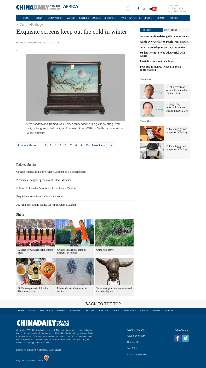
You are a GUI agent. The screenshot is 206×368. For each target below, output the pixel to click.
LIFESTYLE (109, 18)
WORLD (71, 18)
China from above (105, 250)
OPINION (161, 18)
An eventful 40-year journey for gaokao (163, 47)
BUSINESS (83, 18)
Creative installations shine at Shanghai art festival (71, 251)
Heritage (37, 24)
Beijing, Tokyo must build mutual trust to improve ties (177, 107)
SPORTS (148, 18)
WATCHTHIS (135, 18)
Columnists (145, 79)
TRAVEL (122, 18)
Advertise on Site (136, 336)
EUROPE (172, 8)
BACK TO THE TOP (103, 303)
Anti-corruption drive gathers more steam (164, 36)
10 (87, 145)
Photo (20, 214)
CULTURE (96, 18)
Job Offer (132, 348)
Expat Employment (137, 354)
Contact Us (133, 342)
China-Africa (146, 121)
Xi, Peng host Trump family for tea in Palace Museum (46, 204)
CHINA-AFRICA (55, 18)
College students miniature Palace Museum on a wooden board (50, 171)
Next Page (98, 145)
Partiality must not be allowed (157, 61)
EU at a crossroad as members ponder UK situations (176, 90)
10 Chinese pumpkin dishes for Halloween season (33, 289)
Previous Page (27, 145)
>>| (111, 145)
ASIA (181, 8)
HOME (26, 18)
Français (184, 11)
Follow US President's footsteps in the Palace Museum (46, 188)
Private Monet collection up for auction (72, 289)
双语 (176, 11)
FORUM (174, 18)
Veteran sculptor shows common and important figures (114, 289)
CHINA (39, 18)
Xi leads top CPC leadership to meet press (35, 251)
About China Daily (136, 329)
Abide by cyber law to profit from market (164, 41)
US (176, 5)
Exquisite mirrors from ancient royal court (39, 196)
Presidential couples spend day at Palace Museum (43, 180)
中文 (170, 11)
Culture (25, 24)
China (170, 5)
